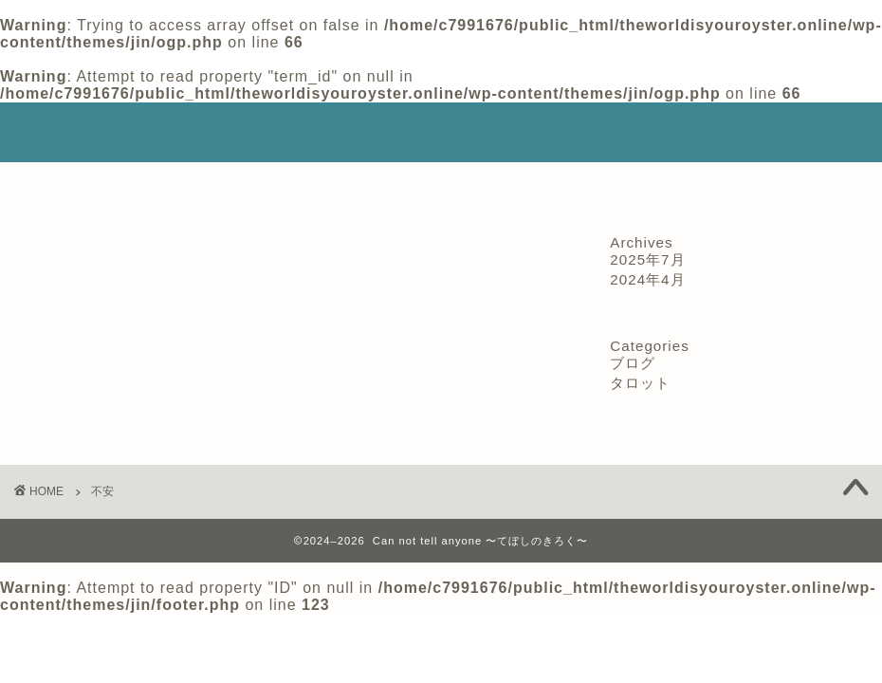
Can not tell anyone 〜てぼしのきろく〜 (441, 132)
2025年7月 (647, 259)
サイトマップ (631, 185)
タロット (640, 383)
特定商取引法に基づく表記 (302, 185)
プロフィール (143, 185)
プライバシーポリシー (484, 185)
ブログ (632, 363)
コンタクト (746, 185)
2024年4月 (647, 279)
